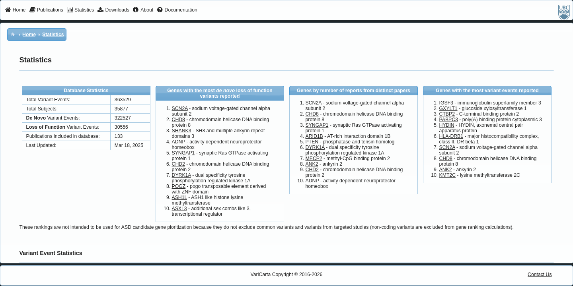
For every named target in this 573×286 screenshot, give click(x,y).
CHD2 (178, 164)
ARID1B (314, 136)
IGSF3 (446, 103)
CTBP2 (447, 114)
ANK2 (312, 164)
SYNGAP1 (183, 153)
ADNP (178, 142)
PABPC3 (448, 119)
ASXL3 (179, 208)
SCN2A (180, 108)
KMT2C (447, 175)
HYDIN (446, 125)
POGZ (179, 186)
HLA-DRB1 (451, 136)
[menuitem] (15, 10)
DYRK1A (181, 175)
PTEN (312, 142)
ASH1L (179, 197)
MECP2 (314, 158)
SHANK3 (181, 130)
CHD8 (178, 119)
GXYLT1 (448, 108)
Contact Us (540, 274)
